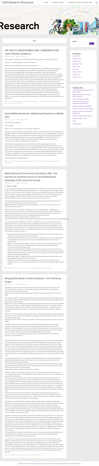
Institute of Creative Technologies (83, 108)
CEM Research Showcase (17, 2)
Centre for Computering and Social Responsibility (20, 161)
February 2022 (77, 77)
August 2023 (76, 66)
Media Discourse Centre (13, 268)
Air (43, 101)
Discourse (26, 268)
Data (45, 101)
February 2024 (77, 58)
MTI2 (8, 455)
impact (33, 268)
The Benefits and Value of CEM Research (79, 2)
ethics (41, 161)
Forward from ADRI (57, 2)
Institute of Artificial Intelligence (82, 106)
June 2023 (75, 69)
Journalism (38, 268)
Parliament (49, 268)
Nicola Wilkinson (22, 56)
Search (75, 41)
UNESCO (40, 455)
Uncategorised (77, 123)
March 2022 (76, 74)
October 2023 (77, 61)
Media (43, 268)
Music (23, 455)
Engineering (50, 101)
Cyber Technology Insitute (14, 101)
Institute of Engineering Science (30, 101)
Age (38, 161)
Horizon (7, 103)
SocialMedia (8, 163)
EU (55, 101)
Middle (54, 161)
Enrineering (16, 455)
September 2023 (77, 64)
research (16, 103)
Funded (58, 101)
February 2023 (77, 72)
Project (12, 103)
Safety (21, 103)
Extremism (48, 161)
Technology (34, 455)
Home (46, 2)
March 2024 (76, 56)
